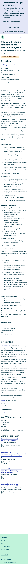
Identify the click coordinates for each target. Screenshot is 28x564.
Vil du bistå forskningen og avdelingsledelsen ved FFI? (9, 485)
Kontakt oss (4, 540)
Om (7, 552)
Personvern (4, 543)
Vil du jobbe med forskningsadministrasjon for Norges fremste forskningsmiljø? (11, 454)
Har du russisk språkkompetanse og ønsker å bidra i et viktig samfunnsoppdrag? (11, 470)
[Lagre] (25, 440)
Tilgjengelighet (5, 549)
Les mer (3, 400)
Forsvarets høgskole (6, 345)
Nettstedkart (4, 555)
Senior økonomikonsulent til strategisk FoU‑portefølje (9, 439)
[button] (9, 412)
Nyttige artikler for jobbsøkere (9, 562)
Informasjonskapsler (6, 546)
